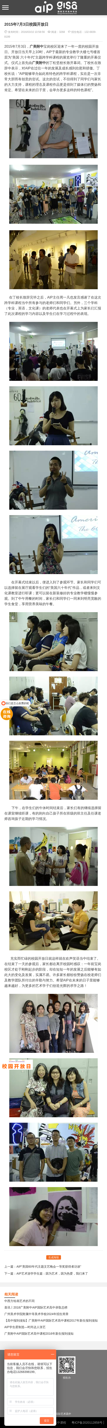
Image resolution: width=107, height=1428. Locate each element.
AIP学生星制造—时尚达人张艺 (25, 1327)
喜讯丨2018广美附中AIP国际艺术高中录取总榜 (35, 1307)
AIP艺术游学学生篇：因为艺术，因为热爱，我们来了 (52, 1273)
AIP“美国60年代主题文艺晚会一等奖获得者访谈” (48, 1266)
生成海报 (53, 1257)
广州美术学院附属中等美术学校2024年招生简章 (36, 1314)
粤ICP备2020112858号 (87, 1422)
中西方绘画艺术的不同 (19, 1301)
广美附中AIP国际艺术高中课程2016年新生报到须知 (38, 1333)
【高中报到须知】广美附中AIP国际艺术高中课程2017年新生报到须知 (51, 1320)
